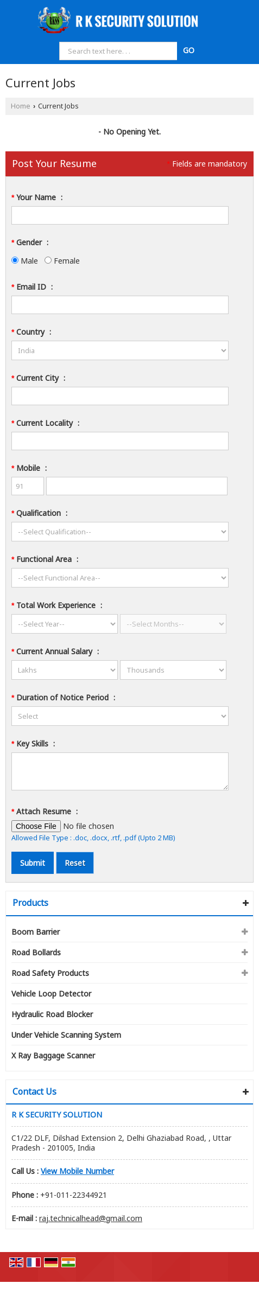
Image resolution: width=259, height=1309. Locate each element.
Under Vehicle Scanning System (66, 1035)
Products (30, 903)
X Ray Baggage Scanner (53, 1055)
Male (24, 261)
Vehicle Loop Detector (51, 993)
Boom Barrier (35, 932)
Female (62, 261)
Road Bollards (36, 952)
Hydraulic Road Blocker (52, 1014)
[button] (77, 1171)
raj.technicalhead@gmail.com (90, 1218)
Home (20, 106)
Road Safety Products (50, 973)
